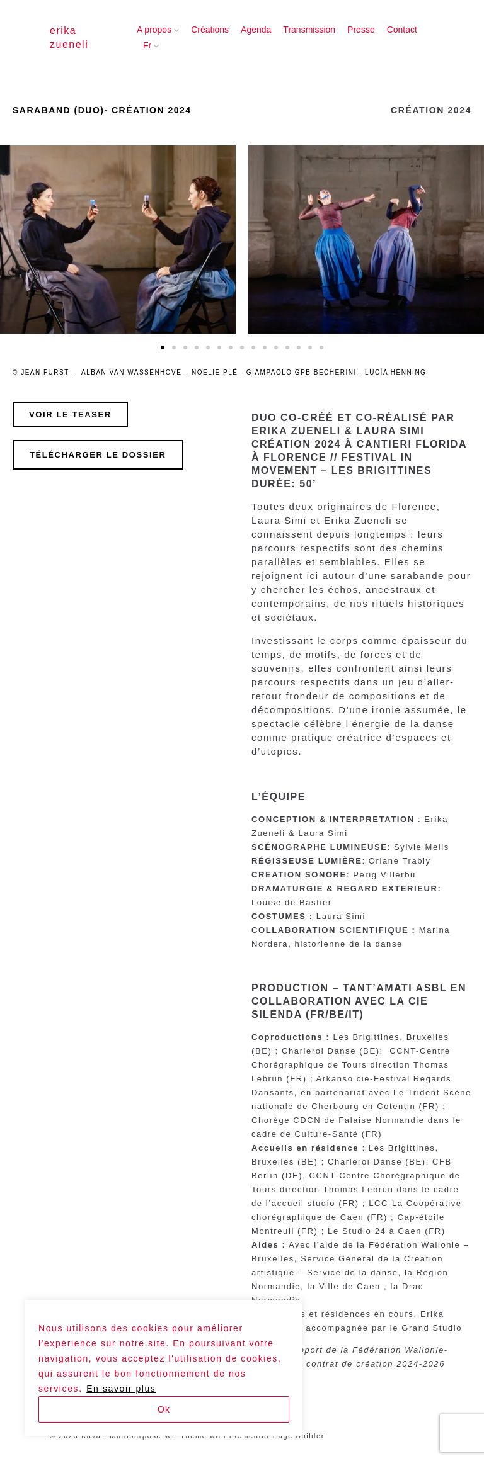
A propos (154, 30)
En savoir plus (121, 1389)
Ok (164, 1409)
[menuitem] (147, 46)
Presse (361, 30)
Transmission (309, 30)
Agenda (256, 30)
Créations (210, 30)
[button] (162, 347)
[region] (163, 1368)
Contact (402, 30)
